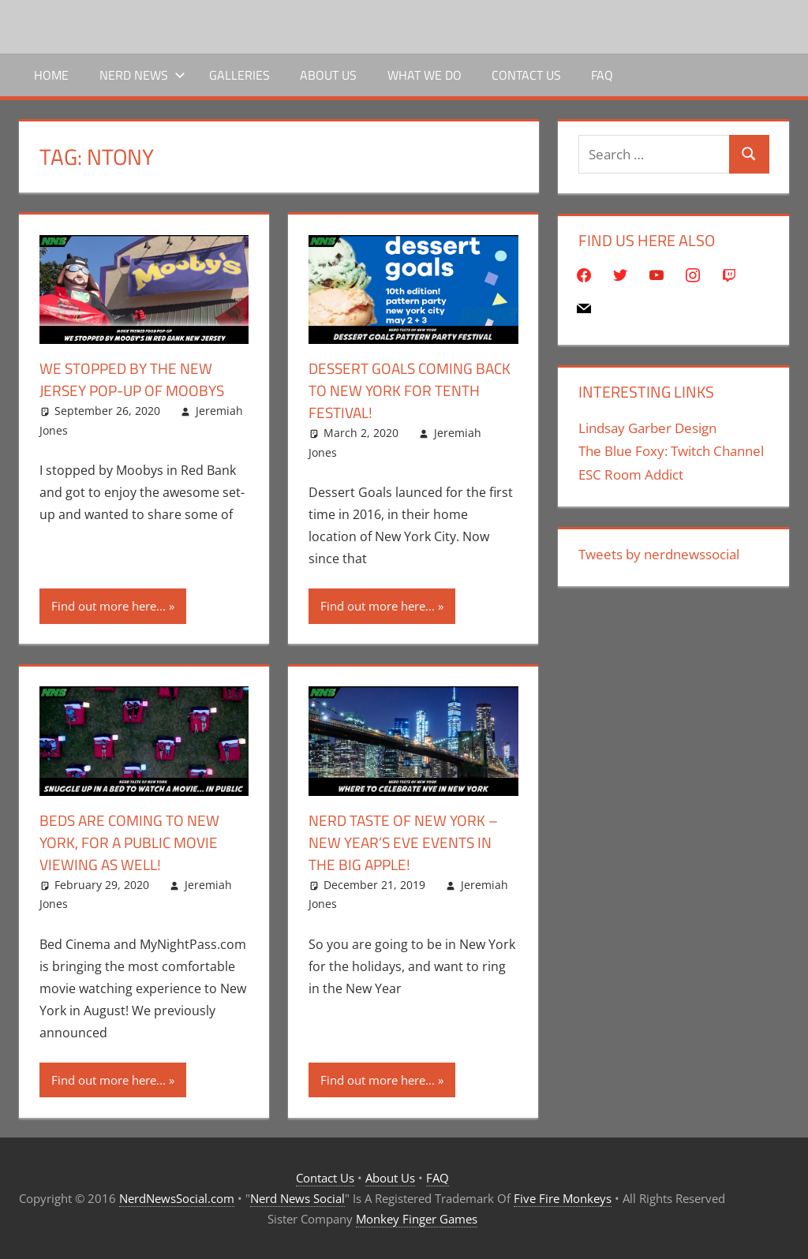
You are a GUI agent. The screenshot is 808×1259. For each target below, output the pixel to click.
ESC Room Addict (630, 474)
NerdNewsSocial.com (176, 1198)
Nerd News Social (297, 1198)
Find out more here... (108, 606)
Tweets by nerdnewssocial (658, 554)
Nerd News (142, 74)
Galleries (239, 74)
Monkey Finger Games (416, 1219)
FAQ (602, 74)
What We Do (424, 74)
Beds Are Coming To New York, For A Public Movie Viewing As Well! (132, 842)
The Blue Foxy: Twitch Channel (671, 451)
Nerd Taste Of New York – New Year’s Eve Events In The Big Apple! (408, 842)
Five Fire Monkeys (563, 1198)
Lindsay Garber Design (647, 428)
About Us (328, 74)
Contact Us (526, 74)
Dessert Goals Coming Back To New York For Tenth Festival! (395, 390)
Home (51, 74)
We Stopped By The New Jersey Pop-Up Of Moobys (136, 379)
